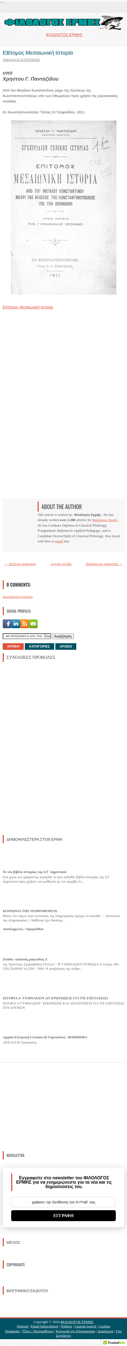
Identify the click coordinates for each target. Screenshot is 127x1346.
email (59, 541)
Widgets (66, 1326)
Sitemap (22, 1326)
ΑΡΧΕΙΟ (66, 646)
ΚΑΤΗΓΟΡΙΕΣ (39, 646)
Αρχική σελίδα (60, 564)
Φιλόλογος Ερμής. (105, 520)
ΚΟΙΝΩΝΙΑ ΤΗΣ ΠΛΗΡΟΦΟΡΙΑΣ (30, 911)
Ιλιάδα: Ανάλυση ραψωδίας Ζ (25, 959)
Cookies (104, 1326)
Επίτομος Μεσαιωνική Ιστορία (38, 52)
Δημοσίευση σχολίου (18, 597)
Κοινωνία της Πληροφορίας (75, 1331)
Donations (12, 1331)
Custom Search (85, 1326)
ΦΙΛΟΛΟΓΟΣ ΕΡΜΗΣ (77, 1322)
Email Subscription (44, 1326)
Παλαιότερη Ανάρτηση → (104, 564)
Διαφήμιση (105, 1331)
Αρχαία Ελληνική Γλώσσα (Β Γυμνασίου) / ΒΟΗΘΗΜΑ (45, 1037)
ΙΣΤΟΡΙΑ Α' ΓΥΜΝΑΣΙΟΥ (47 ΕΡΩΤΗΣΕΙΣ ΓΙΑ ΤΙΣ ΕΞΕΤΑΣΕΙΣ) (55, 998)
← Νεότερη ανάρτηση (20, 564)
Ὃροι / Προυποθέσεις (37, 1331)
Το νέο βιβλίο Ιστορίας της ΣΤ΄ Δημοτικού (34, 872)
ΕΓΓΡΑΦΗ (63, 1215)
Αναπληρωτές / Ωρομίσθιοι (23, 929)
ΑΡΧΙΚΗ (13, 646)
